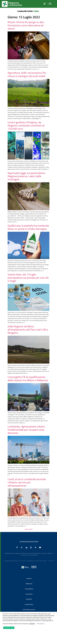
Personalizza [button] (40, 623)
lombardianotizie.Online (29, 541)
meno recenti (28, 529)
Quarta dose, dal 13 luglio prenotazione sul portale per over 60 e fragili (28, 277)
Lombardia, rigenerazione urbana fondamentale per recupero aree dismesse (26, 429)
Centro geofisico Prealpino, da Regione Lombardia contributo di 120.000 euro (26, 125)
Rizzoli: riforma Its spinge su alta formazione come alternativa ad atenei (26, 25)
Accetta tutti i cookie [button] (9, 627)
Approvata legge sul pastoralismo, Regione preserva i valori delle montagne (27, 176)
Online (36, 11)
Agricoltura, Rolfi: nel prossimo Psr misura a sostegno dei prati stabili (27, 74)
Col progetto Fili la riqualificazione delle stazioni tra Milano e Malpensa (28, 378)
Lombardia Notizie (25, 11)
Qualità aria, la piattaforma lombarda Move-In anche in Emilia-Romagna (28, 227)
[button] (50, 3)
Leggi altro (32, 623)
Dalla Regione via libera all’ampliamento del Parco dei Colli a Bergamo (28, 329)
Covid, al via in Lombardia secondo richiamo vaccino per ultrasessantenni (27, 482)
